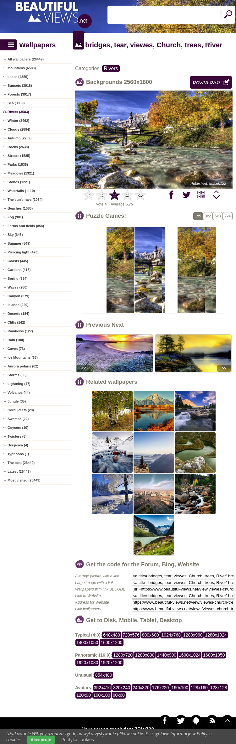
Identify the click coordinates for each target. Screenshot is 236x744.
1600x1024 (189, 655)
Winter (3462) (18, 120)
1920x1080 (87, 662)
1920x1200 (111, 662)
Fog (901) (15, 217)
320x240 (121, 687)
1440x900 (167, 655)
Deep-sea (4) (18, 445)
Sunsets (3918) (20, 85)
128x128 (218, 687)
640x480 (111, 634)
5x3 (218, 216)
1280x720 (123, 655)
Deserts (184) (18, 313)
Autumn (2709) (19, 138)
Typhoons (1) (18, 454)
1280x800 (145, 655)
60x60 (119, 695)
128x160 (199, 687)
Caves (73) (16, 349)
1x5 (198, 216)
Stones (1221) (19, 182)
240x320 (141, 687)
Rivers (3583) (18, 112)
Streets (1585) (19, 156)
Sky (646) (15, 235)
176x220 (160, 687)
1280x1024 (216, 634)
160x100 (179, 687)
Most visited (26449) (24, 480)
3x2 (208, 216)
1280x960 (193, 634)
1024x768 (171, 634)
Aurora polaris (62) (23, 366)
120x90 (83, 695)
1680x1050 (214, 655)
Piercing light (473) (23, 252)
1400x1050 (87, 642)
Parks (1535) (18, 164)
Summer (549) (19, 243)
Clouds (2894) (19, 129)
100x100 (101, 695)
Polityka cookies (77, 739)
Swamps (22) (18, 419)
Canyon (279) (18, 296)
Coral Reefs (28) (21, 410)
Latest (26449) (19, 471)
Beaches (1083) (20, 208)
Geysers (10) (18, 427)
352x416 (102, 687)
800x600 (150, 634)
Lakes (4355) (18, 77)
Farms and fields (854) (26, 226)
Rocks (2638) (18, 147)
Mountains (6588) (22, 68)
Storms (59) (17, 375)
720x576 (131, 634)
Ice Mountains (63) (23, 357)
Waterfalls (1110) (21, 191)
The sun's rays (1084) (25, 199)
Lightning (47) (19, 384)
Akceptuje (41, 739)
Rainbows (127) (20, 331)
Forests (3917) (19, 94)
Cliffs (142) (16, 322)
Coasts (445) (18, 261)
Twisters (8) (17, 436)
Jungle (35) (17, 401)
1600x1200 (111, 642)
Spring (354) (18, 278)
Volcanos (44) (19, 392)
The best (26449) (21, 463)
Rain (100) (16, 340)
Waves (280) (17, 287)
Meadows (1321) (21, 173)
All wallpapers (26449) (26, 59)
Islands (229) (18, 305)
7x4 (228, 216)
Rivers (111, 68)
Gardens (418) (19, 270)
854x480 (103, 675)
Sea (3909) (16, 103)
